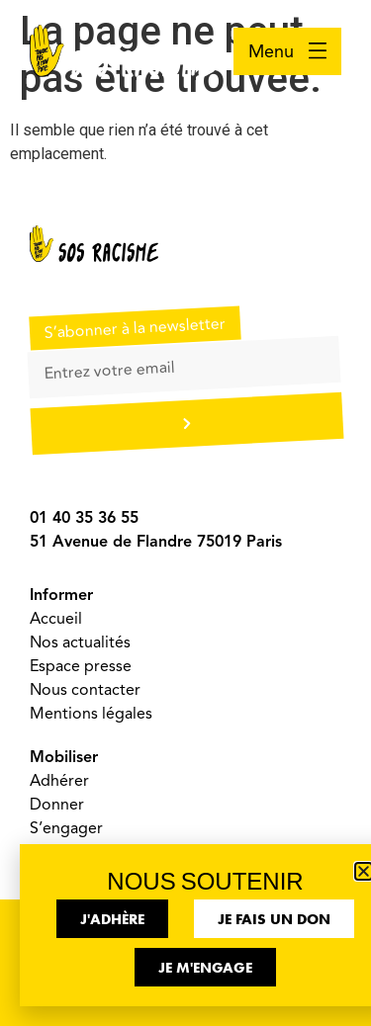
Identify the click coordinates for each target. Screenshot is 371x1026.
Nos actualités (80, 642)
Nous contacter (85, 690)
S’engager (66, 828)
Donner (57, 804)
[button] (363, 871)
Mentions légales (91, 714)
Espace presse (81, 666)
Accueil (56, 619)
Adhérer (59, 781)
